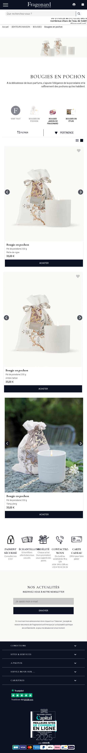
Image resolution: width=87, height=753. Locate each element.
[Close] (85, 21)
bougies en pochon (34, 114)
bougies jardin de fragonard (52, 115)
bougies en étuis (71, 114)
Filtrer (22, 132)
